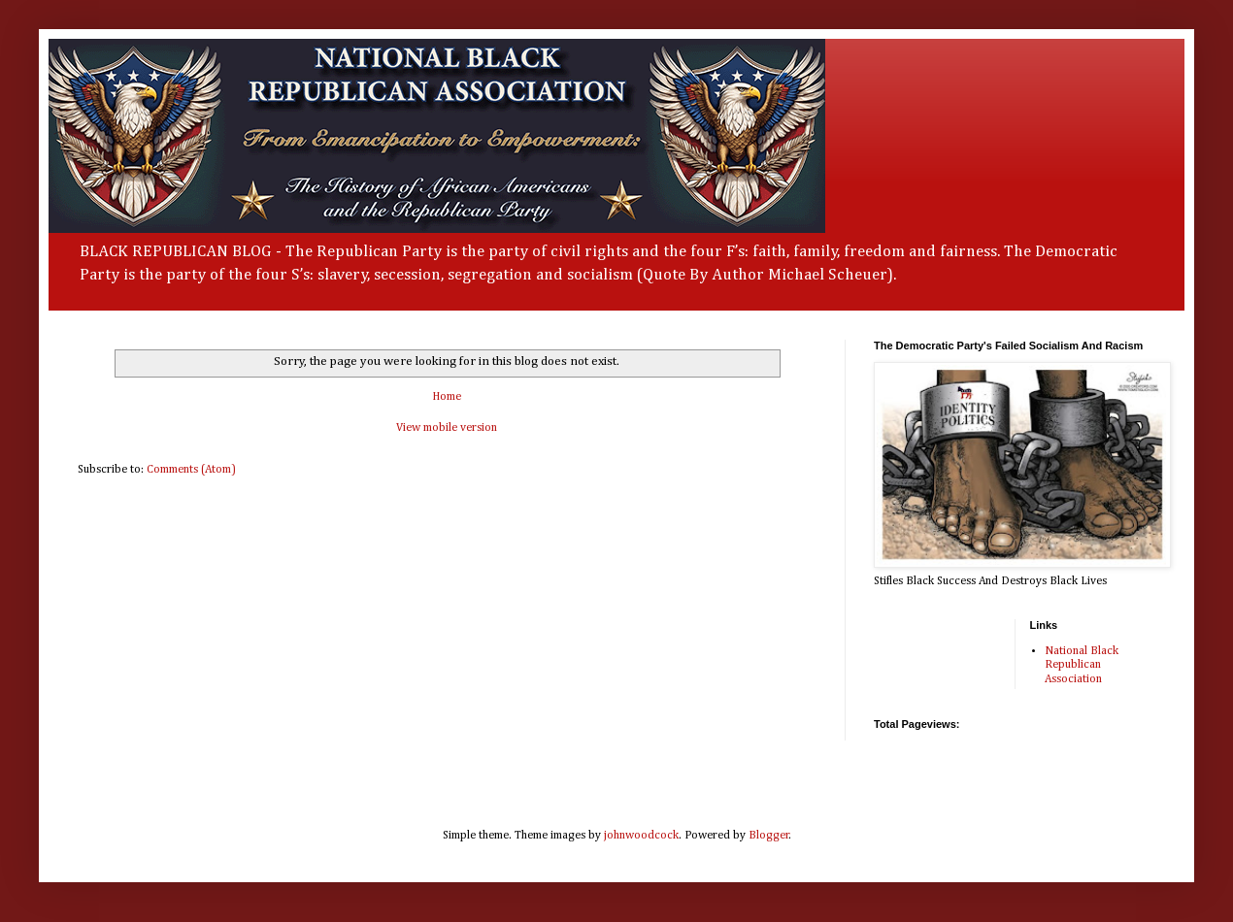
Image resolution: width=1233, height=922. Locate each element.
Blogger (769, 835)
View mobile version (446, 428)
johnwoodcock (641, 835)
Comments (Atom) (191, 470)
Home (446, 397)
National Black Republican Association (1081, 665)
